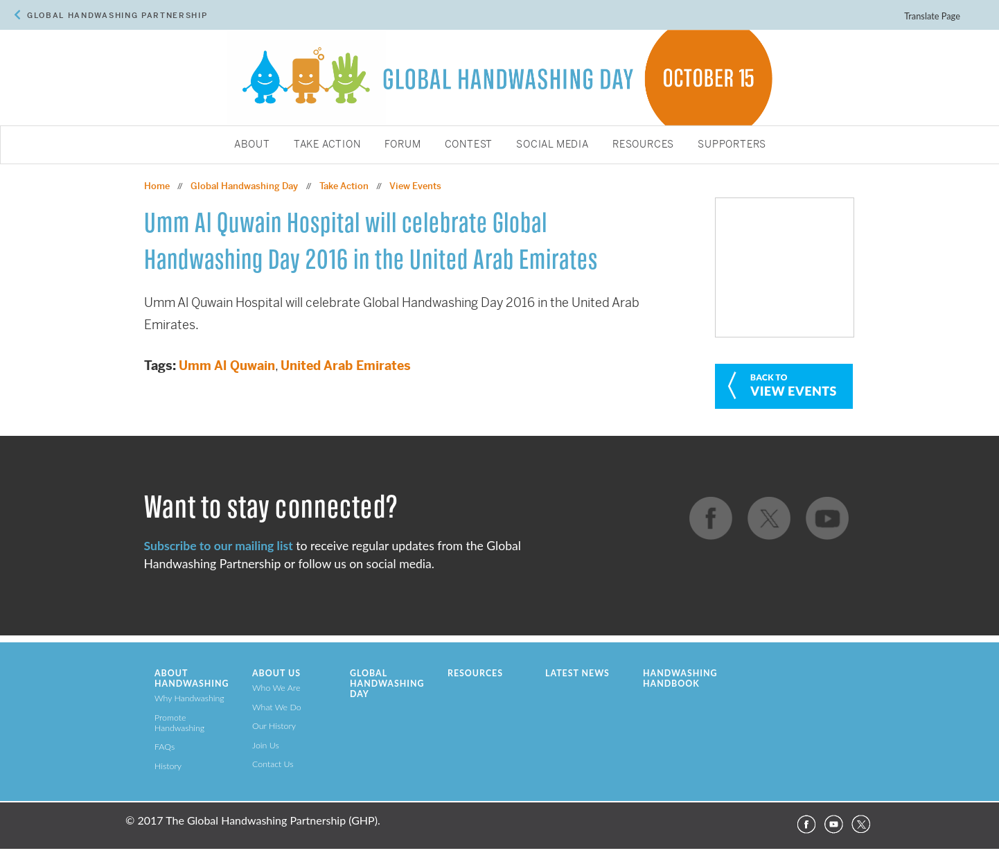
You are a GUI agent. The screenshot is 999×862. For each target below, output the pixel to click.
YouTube (833, 824)
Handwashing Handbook (680, 678)
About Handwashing (191, 678)
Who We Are (276, 688)
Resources (643, 145)
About (252, 145)
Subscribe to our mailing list (218, 545)
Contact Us (273, 764)
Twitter (861, 824)
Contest (469, 145)
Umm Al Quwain (227, 365)
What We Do (276, 707)
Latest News (577, 673)
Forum (402, 145)
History (168, 766)
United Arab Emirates (346, 365)
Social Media (552, 145)
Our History (274, 726)
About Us (276, 673)
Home (157, 186)
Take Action (327, 145)
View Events (415, 186)
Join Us (265, 745)
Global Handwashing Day (244, 186)
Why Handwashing (189, 698)
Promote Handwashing (179, 722)
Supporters (732, 145)
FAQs (164, 746)
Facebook (805, 824)
